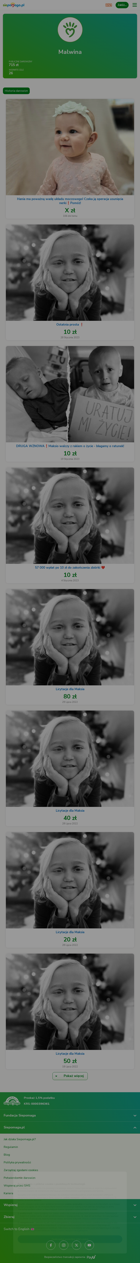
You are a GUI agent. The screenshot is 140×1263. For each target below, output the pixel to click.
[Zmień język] (10, 1168)
